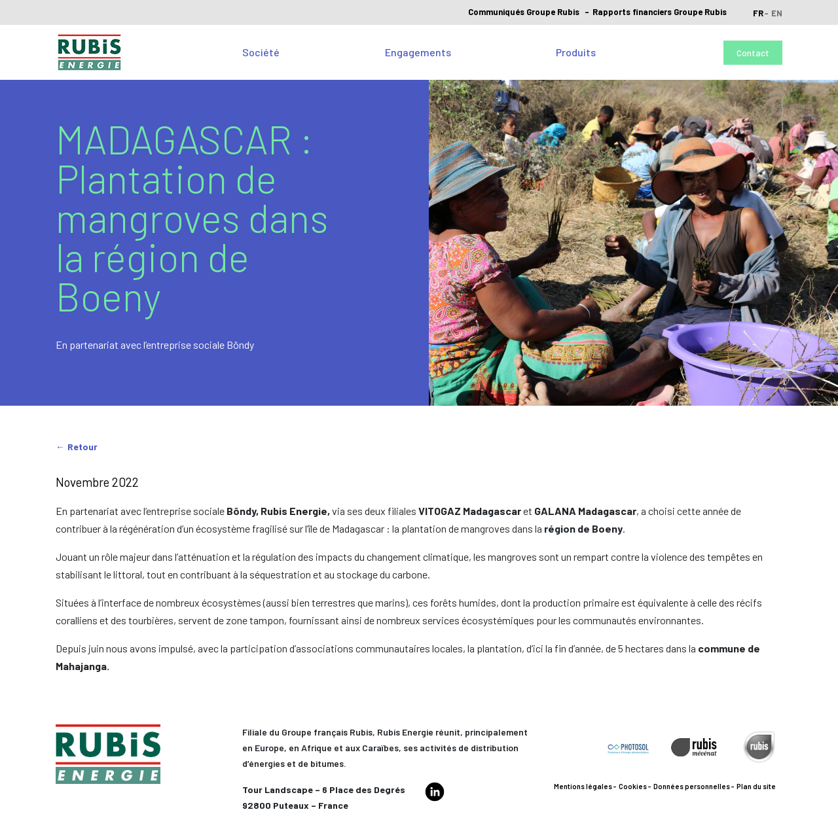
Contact (753, 52)
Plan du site (756, 786)
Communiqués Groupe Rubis (523, 12)
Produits (576, 52)
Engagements (418, 52)
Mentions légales (583, 786)
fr (758, 13)
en (776, 13)
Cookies (633, 786)
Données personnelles (691, 786)
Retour (82, 446)
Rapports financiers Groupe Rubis (659, 12)
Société (261, 52)
